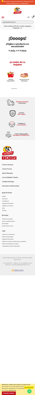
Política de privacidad (7, 236)
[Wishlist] (28, 17)
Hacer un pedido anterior (8, 221)
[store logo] (17, 10)
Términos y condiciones (8, 234)
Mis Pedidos (5, 223)
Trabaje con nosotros (7, 205)
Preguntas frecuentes (7, 203)
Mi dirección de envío (7, 226)
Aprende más (12, 390)
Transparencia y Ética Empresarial (11, 246)
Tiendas (4, 210)
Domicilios (5, 198)
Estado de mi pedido (7, 219)
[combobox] (17, 22)
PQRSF (4, 196)
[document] (17, 389)
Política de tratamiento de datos (10, 243)
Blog (3, 208)
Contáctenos (5, 201)
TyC (21, 28)
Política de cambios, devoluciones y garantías (14, 241)
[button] (14, 89)
